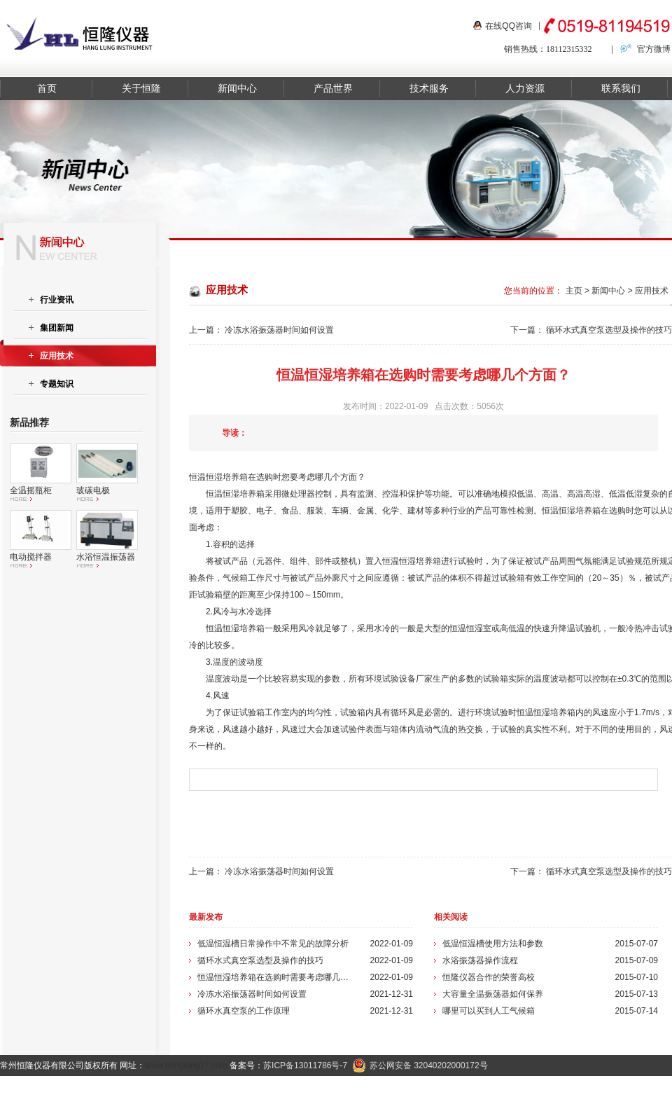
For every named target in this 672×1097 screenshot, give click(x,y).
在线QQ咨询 (508, 26)
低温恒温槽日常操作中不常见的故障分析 (273, 943)
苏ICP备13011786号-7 (305, 1065)
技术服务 (429, 88)
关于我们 (547, 1086)
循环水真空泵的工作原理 (243, 1011)
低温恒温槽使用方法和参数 (492, 943)
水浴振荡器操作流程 (480, 960)
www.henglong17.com (186, 1065)
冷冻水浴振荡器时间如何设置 (279, 330)
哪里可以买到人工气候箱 (488, 1011)
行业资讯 (57, 300)
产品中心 (446, 1086)
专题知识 (57, 384)
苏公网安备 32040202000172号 (420, 1065)
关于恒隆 (141, 88)
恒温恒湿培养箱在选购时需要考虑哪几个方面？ (275, 977)
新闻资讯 (496, 1086)
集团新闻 (57, 328)
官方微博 (654, 49)
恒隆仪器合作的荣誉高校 (488, 977)
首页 (47, 88)
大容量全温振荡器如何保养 (492, 994)
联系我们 (620, 88)
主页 (574, 291)
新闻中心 (237, 88)
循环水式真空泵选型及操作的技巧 (609, 330)
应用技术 (651, 291)
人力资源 (525, 88)
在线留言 (648, 1086)
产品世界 (333, 88)
